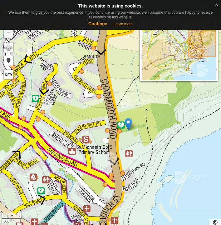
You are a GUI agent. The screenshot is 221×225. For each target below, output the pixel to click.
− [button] (9, 33)
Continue (97, 23)
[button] (8, 61)
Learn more (123, 24)
